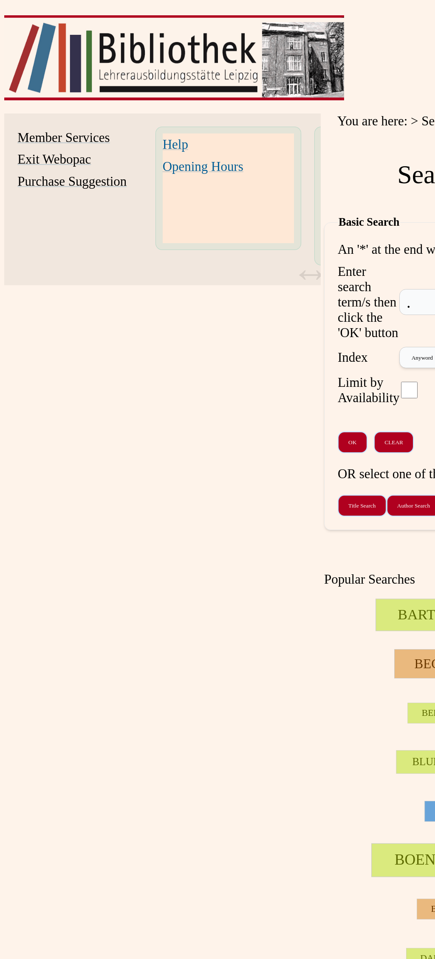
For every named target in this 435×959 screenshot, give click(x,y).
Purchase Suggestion (72, 181)
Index (352, 357)
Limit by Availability (369, 390)
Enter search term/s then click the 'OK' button (368, 302)
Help (175, 144)
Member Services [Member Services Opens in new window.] (63, 137)
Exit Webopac (54, 159)
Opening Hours (203, 166)
